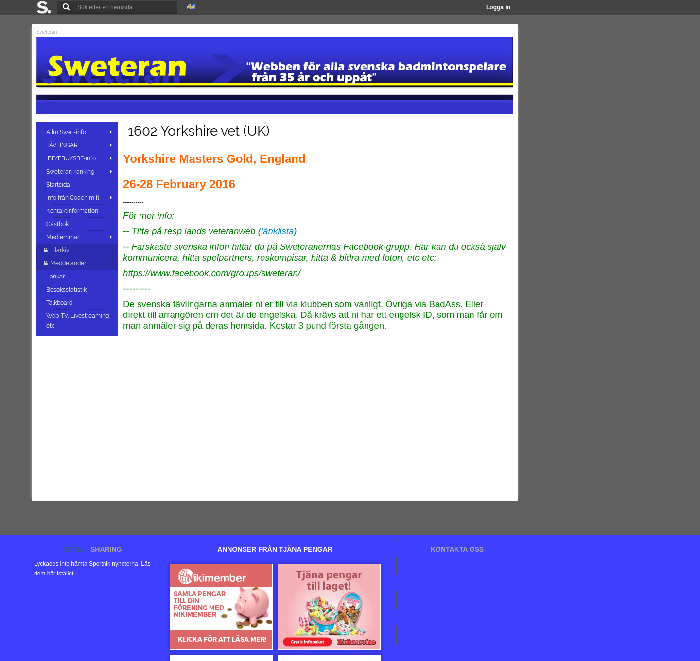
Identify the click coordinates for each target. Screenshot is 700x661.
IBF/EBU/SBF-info (71, 158)
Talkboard (60, 302)
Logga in (498, 7)
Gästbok (58, 224)
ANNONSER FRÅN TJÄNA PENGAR (274, 549)
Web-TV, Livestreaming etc (77, 321)
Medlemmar (62, 237)
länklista (277, 231)
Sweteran (46, 32)
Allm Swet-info (66, 132)
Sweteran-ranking (70, 171)
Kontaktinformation (73, 211)
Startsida (58, 184)
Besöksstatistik (67, 289)
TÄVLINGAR (62, 145)
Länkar (56, 276)
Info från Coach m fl (72, 197)
